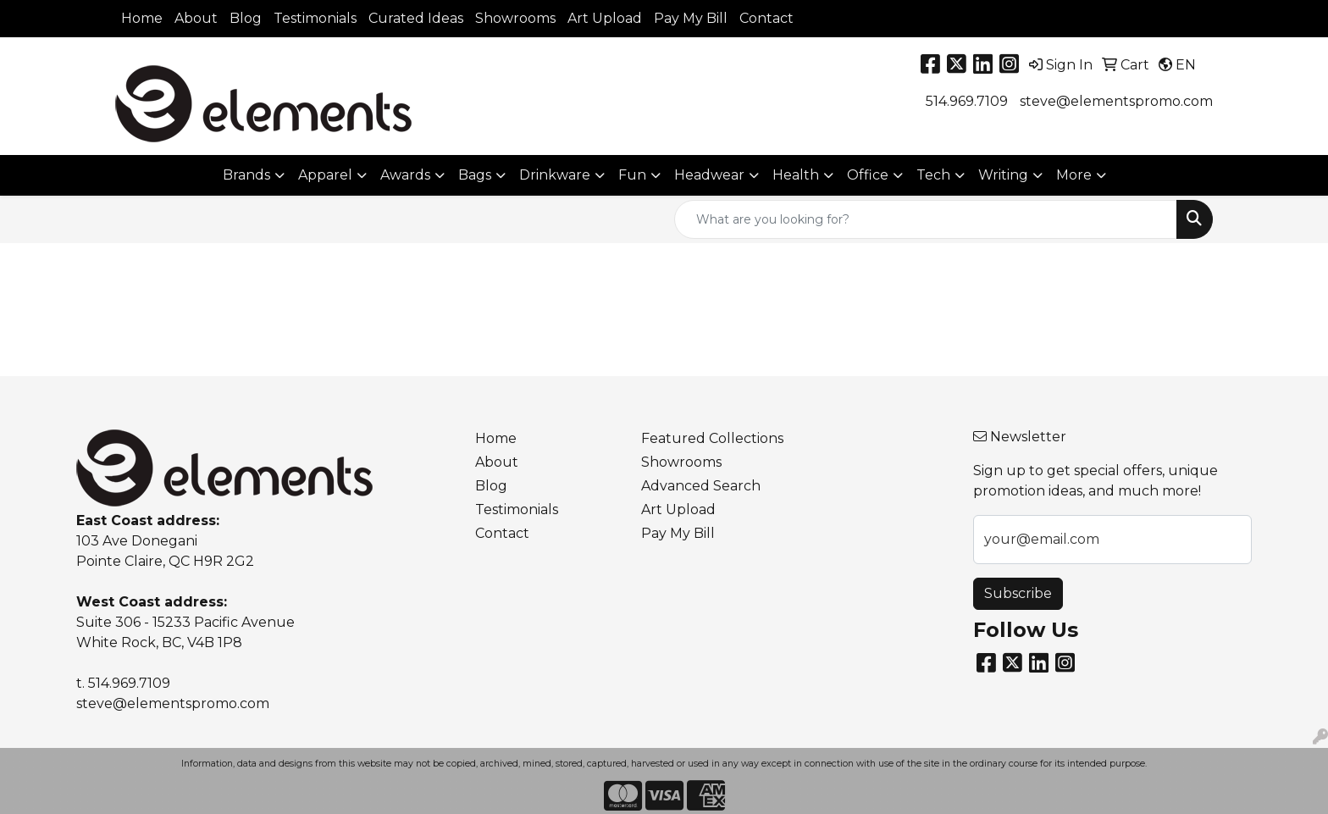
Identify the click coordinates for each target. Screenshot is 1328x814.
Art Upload (604, 18)
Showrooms (515, 18)
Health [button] (795, 175)
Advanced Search (701, 486)
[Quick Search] (925, 219)
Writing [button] (1003, 175)
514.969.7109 (967, 101)
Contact (766, 18)
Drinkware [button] (554, 175)
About (196, 18)
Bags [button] (474, 175)
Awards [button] (405, 175)
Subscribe (1018, 593)
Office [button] (867, 175)
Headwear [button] (709, 175)
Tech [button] (933, 175)
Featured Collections (712, 438)
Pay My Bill (691, 18)
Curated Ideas (415, 18)
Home (142, 18)
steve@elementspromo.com (1116, 101)
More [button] (1074, 175)
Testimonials (315, 18)
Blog (246, 18)
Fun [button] (632, 175)
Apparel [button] (325, 175)
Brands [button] (246, 175)
